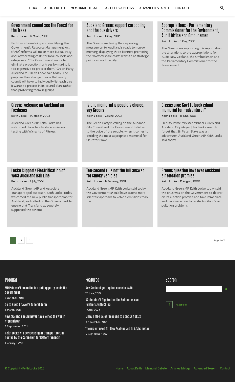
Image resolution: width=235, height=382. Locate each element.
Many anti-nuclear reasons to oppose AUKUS (113, 316)
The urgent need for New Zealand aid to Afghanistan (117, 328)
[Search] (226, 289)
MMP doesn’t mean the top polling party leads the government (36, 290)
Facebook (182, 304)
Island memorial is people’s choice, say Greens (115, 107)
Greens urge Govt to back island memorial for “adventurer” (187, 107)
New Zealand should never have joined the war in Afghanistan (35, 318)
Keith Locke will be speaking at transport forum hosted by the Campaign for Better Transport (34, 335)
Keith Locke (19, 36)
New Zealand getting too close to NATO (109, 288)
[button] (222, 8)
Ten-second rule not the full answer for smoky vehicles (115, 173)
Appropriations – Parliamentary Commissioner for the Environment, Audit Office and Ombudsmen (190, 30)
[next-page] (29, 240)
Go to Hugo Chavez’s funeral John (26, 304)
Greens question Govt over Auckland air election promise (191, 173)
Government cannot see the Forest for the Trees (42, 27)
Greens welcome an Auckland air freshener (37, 107)
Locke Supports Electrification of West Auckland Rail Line (38, 173)
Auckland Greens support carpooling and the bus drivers (116, 27)
